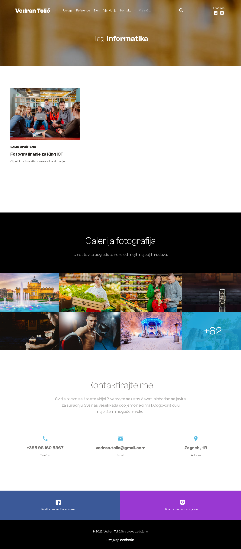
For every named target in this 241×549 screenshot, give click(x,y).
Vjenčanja (110, 10)
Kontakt (125, 10)
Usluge (67, 10)
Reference (83, 10)
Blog (97, 10)
